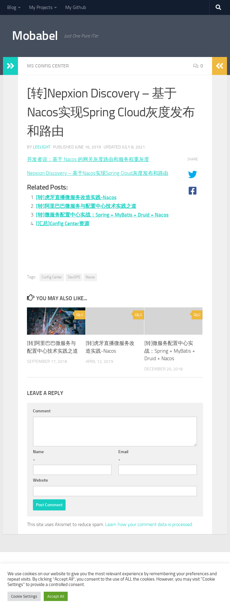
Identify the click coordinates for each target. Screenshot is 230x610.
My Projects (40, 7)
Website (40, 480)
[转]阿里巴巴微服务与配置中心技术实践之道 (89, 214)
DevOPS (74, 277)
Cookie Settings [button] (24, 596)
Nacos (90, 277)
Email (123, 451)
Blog (11, 7)
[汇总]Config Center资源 (64, 240)
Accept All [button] (55, 596)
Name (38, 451)
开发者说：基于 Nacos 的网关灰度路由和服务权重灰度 (91, 159)
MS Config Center (48, 66)
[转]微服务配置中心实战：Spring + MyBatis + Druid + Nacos (169, 350)
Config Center (52, 277)
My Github (75, 7)
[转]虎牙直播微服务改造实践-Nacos (78, 206)
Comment (42, 411)
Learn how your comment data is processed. (149, 524)
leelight (41, 147)
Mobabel (35, 35)
